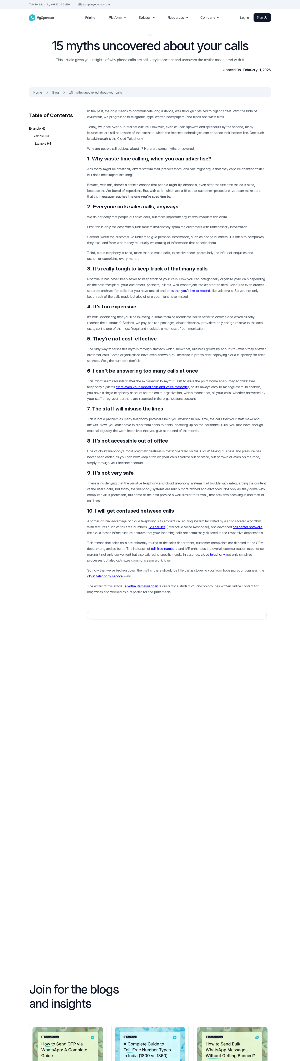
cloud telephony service (105, 576)
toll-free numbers (163, 549)
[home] (41, 17)
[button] (116, 17)
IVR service (157, 527)
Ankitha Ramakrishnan (141, 586)
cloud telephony (213, 554)
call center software (247, 527)
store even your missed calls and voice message (152, 387)
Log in (244, 17)
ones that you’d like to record (188, 291)
